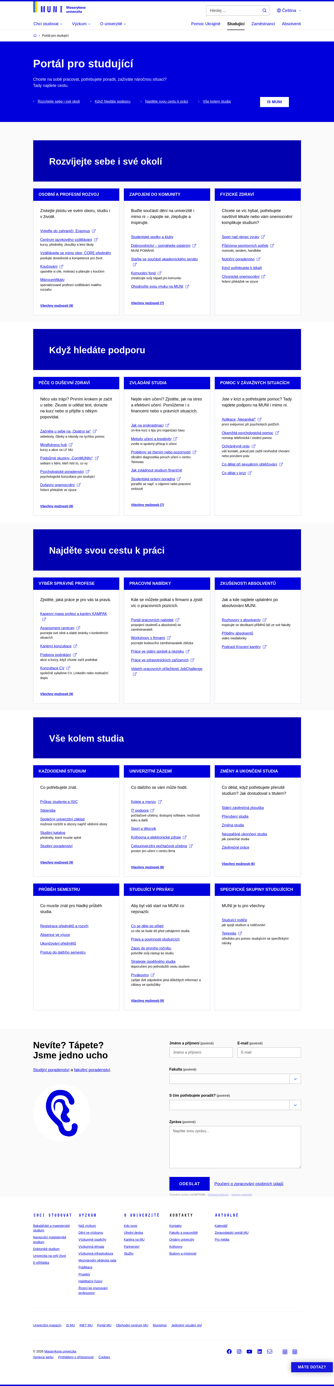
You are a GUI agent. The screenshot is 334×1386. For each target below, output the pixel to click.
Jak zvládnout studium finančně (156, 470)
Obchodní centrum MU (132, 1325)
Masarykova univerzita (60, 1351)
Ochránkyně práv (238, 446)
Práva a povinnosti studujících (155, 939)
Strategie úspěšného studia (153, 962)
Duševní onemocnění (60, 485)
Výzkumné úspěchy (92, 1239)
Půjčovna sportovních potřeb (248, 246)
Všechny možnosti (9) (56, 694)
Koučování (51, 266)
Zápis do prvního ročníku (151, 948)
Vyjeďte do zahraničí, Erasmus (68, 231)
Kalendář (221, 1226)
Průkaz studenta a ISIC (59, 802)
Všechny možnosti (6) (238, 864)
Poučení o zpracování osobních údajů (248, 1184)
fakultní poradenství (92, 1070)
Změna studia (233, 825)
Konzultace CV (55, 668)
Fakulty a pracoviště (183, 1232)
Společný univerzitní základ (62, 819)
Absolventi (291, 24)
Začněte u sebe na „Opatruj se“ (68, 431)
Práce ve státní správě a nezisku (160, 651)
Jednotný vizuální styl (186, 1325)
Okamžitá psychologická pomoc (250, 433)
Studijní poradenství (56, 846)
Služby (128, 1253)
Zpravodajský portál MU (232, 1232)
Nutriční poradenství (241, 259)
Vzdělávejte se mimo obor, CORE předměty (75, 253)
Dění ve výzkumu (91, 1232)
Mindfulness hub (56, 445)
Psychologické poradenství (65, 472)
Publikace (85, 1267)
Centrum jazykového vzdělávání (69, 240)
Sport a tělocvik (143, 829)
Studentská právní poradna (156, 479)
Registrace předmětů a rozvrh (64, 926)
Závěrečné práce (235, 847)
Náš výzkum (87, 1226)
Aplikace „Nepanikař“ (242, 419)
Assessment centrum (60, 628)
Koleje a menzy (146, 802)
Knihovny (175, 1246)
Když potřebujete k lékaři (242, 268)
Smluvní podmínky (241, 1194)
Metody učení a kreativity (154, 439)
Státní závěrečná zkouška (243, 808)
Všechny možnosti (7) (147, 303)
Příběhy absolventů (237, 633)
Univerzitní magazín (47, 1325)
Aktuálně (227, 1215)
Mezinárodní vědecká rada (97, 1260)
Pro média (222, 1239)
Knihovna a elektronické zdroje (159, 837)
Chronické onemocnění (243, 277)
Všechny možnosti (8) (56, 305)
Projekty (84, 1274)
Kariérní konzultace (58, 646)
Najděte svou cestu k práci (166, 101)
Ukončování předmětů (58, 943)
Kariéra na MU (134, 1239)
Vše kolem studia (217, 101)
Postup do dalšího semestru (63, 952)
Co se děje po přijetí (147, 926)
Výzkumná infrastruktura (96, 1253)
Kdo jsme (130, 1226)
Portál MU (104, 1325)
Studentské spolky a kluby (152, 237)
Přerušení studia (235, 816)
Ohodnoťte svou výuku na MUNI (160, 286)
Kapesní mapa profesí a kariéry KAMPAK (73, 616)
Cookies (104, 1357)
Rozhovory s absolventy (244, 620)
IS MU (70, 1325)
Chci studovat (52, 1215)
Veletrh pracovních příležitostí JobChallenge (166, 671)
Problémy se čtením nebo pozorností (163, 452)
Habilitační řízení (90, 1281)
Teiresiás (232, 933)
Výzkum (87, 1215)
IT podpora (142, 810)
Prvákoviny (143, 975)
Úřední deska (133, 1232)
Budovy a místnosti (182, 1253)
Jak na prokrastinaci (150, 425)
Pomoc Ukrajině (205, 24)
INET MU (85, 1325)
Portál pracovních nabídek (155, 620)
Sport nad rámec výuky (243, 237)
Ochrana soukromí (218, 1194)
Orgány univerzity (181, 1239)
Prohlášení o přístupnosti (76, 1357)
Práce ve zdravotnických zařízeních (162, 660)
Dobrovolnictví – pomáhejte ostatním (163, 246)
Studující (235, 24)
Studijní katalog (52, 833)
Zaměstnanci (263, 24)
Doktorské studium (46, 1249)
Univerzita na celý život (49, 1256)
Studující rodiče (234, 920)
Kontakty (175, 1226)
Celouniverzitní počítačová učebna (162, 846)
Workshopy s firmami (151, 638)
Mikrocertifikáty (52, 280)
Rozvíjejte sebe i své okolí (59, 101)
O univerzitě (142, 1215)
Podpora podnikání (58, 655)
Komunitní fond (146, 273)
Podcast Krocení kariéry (244, 647)
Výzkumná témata (91, 1246)
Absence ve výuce (55, 935)
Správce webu (43, 1357)
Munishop (160, 1325)
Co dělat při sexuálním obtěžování (252, 464)
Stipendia (48, 810)
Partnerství (131, 1246)
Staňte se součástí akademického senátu (164, 261)
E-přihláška (41, 1263)
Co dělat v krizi (237, 473)
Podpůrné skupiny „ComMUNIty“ (69, 458)
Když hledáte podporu (112, 101)
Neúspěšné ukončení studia (244, 834)
